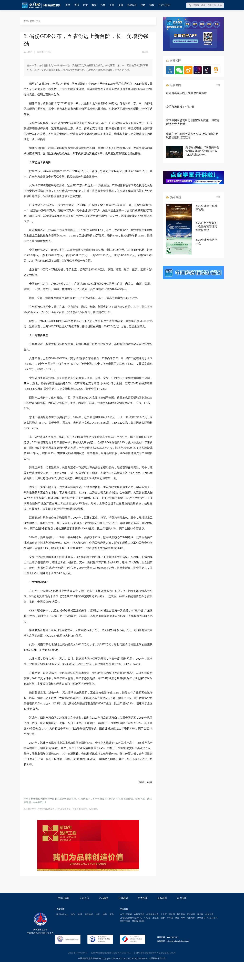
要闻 (32, 21)
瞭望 (177, 918)
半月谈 (170, 918)
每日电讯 (191, 918)
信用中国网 (125, 921)
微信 (73, 914)
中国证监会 (139, 914)
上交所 (164, 914)
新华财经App (62, 914)
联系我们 (123, 898)
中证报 (147, 918)
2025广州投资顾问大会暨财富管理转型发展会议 (206, 226)
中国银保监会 (152, 914)
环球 (183, 918)
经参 (163, 918)
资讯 (76, 5)
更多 (218, 85)
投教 (143, 5)
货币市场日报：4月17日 (180, 106)
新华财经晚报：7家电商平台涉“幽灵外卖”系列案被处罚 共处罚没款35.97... (202, 151)
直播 (120, 5)
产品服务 (103, 898)
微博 (80, 914)
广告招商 (142, 898)
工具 (111, 5)
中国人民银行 (126, 914)
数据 (94, 5)
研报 (85, 5)
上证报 (155, 918)
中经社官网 (63, 898)
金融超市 (132, 5)
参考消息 (209, 914)
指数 (151, 5)
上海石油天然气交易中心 (131, 918)
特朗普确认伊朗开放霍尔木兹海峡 (186, 93)
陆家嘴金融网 (138, 921)
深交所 (172, 914)
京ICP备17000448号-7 (77, 953)
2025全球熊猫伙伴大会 (206, 241)
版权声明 (162, 898)
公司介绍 (84, 898)
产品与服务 (164, 5)
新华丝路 (181, 914)
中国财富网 (212, 918)
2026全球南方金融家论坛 (206, 207)
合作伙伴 (181, 898)
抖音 (98, 914)
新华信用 (191, 914)
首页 (67, 5)
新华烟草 (201, 918)
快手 (105, 914)
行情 (103, 5)
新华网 (200, 914)
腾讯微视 (89, 914)
